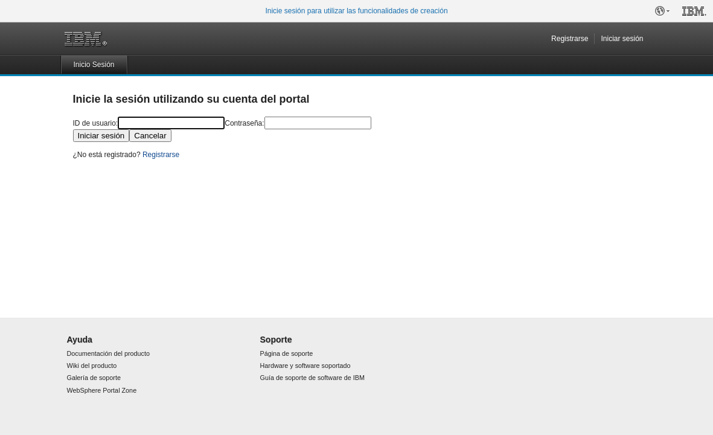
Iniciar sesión (622, 38)
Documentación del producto (108, 353)
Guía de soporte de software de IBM (312, 377)
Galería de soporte (94, 377)
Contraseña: (244, 123)
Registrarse (569, 38)
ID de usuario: (95, 123)
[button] (662, 11)
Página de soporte (286, 353)
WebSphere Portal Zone (102, 390)
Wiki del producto (92, 365)
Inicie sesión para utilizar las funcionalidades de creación (356, 11)
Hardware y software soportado (305, 365)
